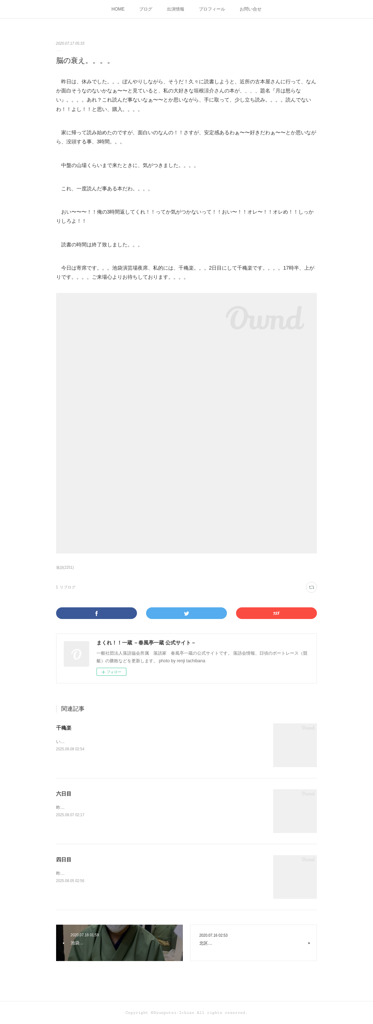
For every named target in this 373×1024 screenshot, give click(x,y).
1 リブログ (66, 587)
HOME (118, 9)
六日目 (63, 794)
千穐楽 (63, 728)
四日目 (63, 859)
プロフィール (212, 9)
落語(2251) (65, 567)
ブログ (145, 9)
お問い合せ (251, 9)
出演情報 (175, 9)
